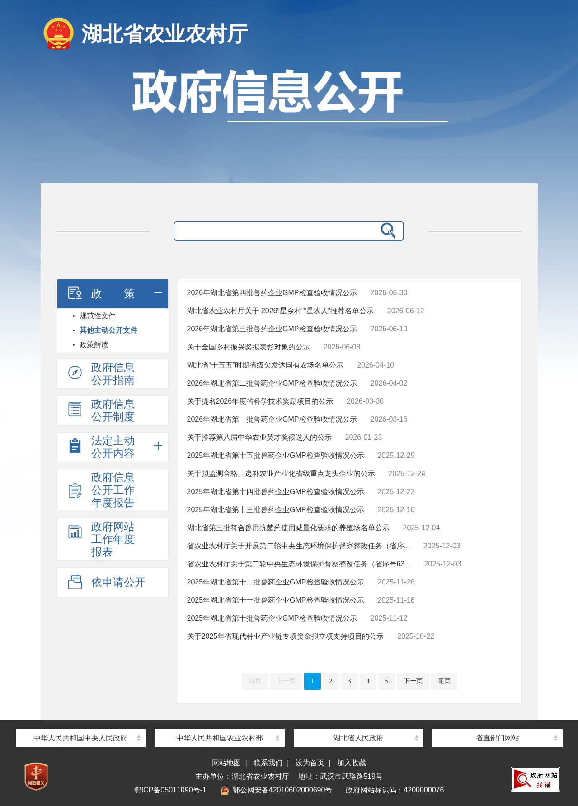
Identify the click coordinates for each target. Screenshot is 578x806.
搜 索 (386, 231)
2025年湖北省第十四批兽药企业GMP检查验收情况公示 (275, 491)
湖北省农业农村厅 (164, 34)
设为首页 (310, 763)
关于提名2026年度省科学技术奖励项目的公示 (260, 401)
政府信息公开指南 (100, 373)
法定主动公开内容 (100, 446)
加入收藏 (351, 763)
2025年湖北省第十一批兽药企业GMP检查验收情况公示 (275, 600)
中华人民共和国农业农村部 (219, 738)
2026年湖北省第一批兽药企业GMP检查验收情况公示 (272, 419)
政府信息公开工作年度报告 (100, 490)
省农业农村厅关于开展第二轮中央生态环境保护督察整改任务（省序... (298, 546)
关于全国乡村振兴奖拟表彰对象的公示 (248, 347)
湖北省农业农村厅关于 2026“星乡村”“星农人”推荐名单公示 (280, 311)
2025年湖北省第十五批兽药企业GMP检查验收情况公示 (275, 455)
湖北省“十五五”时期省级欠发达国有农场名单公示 (265, 365)
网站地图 (226, 763)
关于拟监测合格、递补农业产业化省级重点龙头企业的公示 (281, 473)
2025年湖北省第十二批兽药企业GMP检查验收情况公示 (275, 582)
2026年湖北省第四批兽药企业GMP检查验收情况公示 (272, 293)
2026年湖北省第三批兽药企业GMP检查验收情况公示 (272, 329)
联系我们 (268, 763)
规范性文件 (98, 316)
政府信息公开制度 (100, 410)
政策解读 (94, 345)
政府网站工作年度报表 (100, 539)
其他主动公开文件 (108, 330)
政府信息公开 (289, 121)
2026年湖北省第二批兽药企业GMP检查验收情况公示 (272, 383)
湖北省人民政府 (358, 738)
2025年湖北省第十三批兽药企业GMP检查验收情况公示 (275, 510)
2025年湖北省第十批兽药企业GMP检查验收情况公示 (272, 618)
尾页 (444, 681)
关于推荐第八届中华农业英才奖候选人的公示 (259, 437)
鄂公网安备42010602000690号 (276, 790)
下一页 (413, 681)
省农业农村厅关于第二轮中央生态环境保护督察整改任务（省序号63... (299, 564)
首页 (255, 681)
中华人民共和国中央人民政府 (80, 738)
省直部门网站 (497, 738)
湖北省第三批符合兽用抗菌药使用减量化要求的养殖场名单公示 (288, 528)
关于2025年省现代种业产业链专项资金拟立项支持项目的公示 (285, 636)
